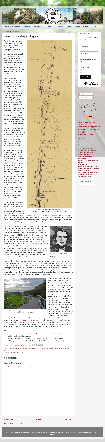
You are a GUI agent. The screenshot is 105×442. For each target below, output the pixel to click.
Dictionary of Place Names (88, 129)
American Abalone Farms (32, 320)
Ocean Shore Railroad (33, 348)
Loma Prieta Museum (85, 156)
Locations (22, 348)
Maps (69, 27)
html (83, 70)
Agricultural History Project (87, 150)
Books (6, 27)
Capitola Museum (83, 154)
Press (85, 27)
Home (38, 419)
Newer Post (9, 419)
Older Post (68, 419)
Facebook (81, 143)
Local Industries (14, 348)
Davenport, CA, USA (16, 352)
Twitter (80, 145)
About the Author (85, 134)
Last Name (84, 54)
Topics (60, 27)
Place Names (45, 348)
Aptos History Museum (85, 152)
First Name (84, 47)
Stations (26, 27)
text (83, 73)
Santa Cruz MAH (83, 170)
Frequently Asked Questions (89, 127)
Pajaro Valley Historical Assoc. (88, 166)
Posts (81, 94)
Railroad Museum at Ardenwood (88, 168)
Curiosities (50, 27)
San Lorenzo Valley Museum (87, 172)
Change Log (82, 124)
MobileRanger (82, 158)
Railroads (16, 27)
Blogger (52, 434)
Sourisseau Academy (85, 174)
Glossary (81, 132)
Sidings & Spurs (55, 348)
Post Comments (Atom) (19, 424)
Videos (77, 27)
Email (79, 141)
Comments (83, 97)
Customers (37, 27)
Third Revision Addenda (87, 122)
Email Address (85, 40)
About (93, 27)
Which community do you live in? (88, 60)
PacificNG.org (82, 164)
